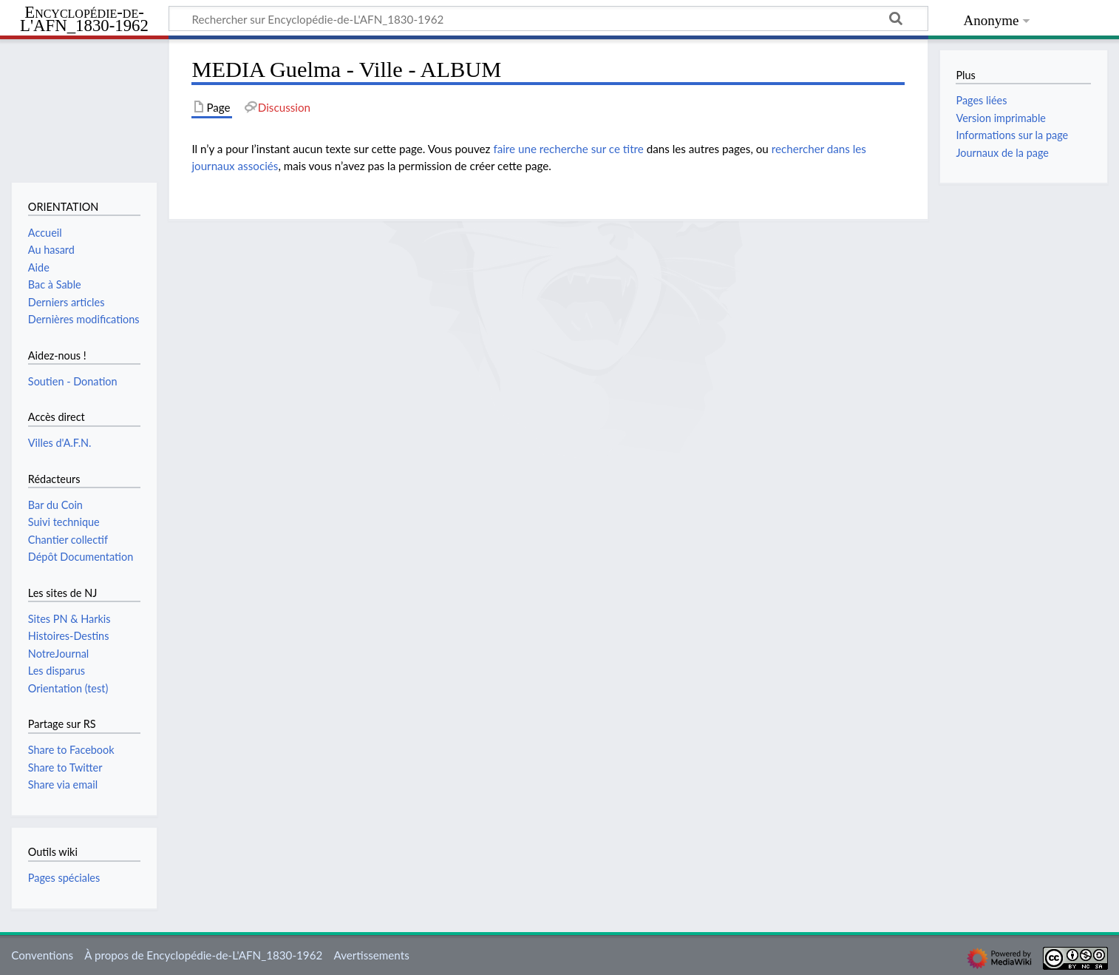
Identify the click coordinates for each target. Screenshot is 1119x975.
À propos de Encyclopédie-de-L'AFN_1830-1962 (203, 955)
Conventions (42, 955)
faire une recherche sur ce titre (568, 148)
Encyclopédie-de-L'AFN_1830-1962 (84, 19)
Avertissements (371, 955)
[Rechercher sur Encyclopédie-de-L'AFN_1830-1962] (548, 18)
